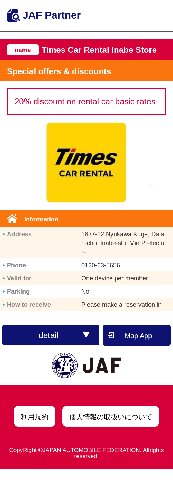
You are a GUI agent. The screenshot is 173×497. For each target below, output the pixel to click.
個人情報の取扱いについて (110, 417)
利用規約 (34, 417)
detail (64, 335)
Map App (138, 336)
